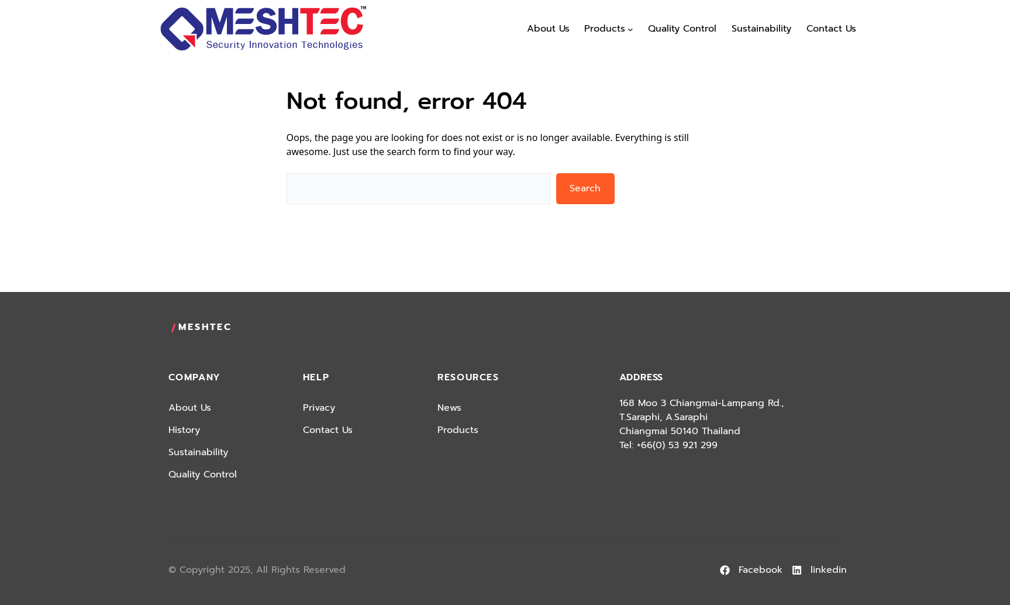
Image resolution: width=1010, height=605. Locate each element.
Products (457, 430)
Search (585, 188)
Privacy (319, 408)
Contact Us (328, 430)
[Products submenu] (630, 29)
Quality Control (202, 475)
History (184, 430)
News (449, 408)
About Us (189, 408)
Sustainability (198, 452)
